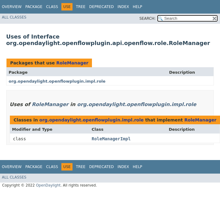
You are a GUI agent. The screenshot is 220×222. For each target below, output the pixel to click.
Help (137, 7)
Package (33, 7)
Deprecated (101, 7)
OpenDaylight (48, 185)
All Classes (14, 17)
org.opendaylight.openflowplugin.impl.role (57, 81)
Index (123, 7)
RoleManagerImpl (111, 138)
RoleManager (72, 62)
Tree (80, 7)
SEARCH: (147, 18)
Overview (12, 7)
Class (52, 7)
